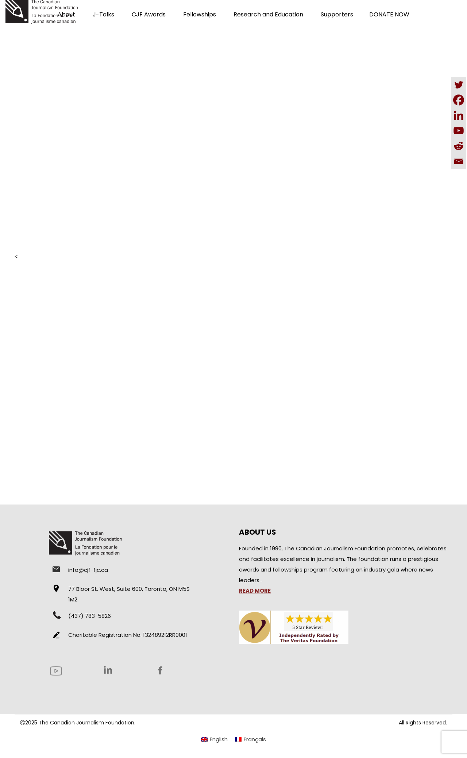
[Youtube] (458, 130)
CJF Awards (149, 14)
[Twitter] (458, 84)
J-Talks (103, 14)
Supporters (337, 14)
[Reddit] (458, 146)
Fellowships (199, 14)
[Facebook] (458, 100)
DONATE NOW (389, 14)
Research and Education (268, 14)
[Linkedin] (458, 115)
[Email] (458, 161)
